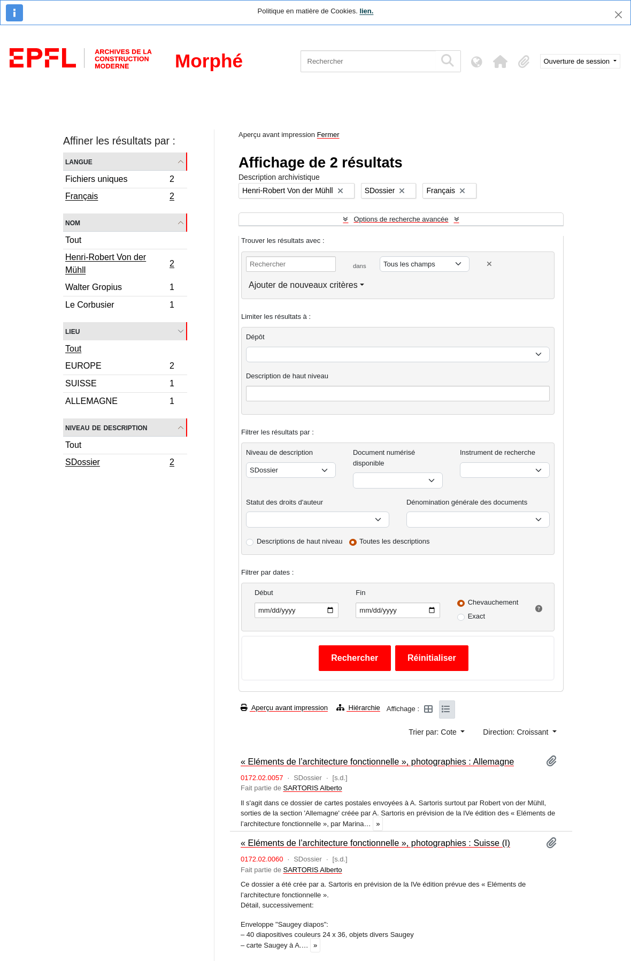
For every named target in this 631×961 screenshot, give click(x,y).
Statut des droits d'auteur (284, 502)
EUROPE (119, 367)
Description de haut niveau (287, 376)
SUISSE (119, 385)
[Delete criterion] (489, 264)
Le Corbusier (119, 306)
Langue (79, 161)
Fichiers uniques (119, 180)
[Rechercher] (368, 61)
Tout (73, 240)
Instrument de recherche (497, 452)
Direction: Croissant (516, 732)
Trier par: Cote (434, 732)
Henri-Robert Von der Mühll (119, 263)
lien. (366, 11)
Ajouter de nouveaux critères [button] (303, 284)
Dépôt (255, 337)
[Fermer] (618, 15)
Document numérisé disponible (384, 457)
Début (264, 593)
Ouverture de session (578, 61)
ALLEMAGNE (119, 402)
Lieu (72, 331)
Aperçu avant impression (284, 708)
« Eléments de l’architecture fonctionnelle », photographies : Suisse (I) (375, 843)
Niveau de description (106, 427)
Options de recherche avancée (400, 219)
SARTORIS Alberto (312, 788)
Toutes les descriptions (394, 541)
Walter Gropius (119, 288)
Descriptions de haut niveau (299, 541)
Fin (360, 593)
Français (119, 197)
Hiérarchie (358, 708)
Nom (72, 222)
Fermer (328, 135)
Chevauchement (493, 602)
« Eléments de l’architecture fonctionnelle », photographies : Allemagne (377, 761)
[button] (500, 61)
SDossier (119, 463)
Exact (477, 616)
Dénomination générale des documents (466, 502)
